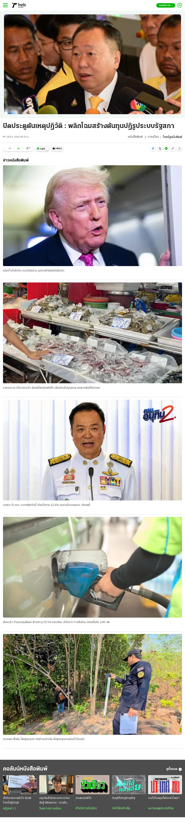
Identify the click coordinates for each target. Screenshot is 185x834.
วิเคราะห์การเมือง (50, 809)
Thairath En (166, 5)
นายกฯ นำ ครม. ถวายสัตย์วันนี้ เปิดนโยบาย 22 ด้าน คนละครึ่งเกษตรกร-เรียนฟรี (46, 505)
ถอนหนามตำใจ (84, 798)
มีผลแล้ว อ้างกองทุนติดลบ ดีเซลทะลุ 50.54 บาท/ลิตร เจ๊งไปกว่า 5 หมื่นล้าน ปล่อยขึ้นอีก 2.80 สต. (56, 622)
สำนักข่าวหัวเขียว (86, 808)
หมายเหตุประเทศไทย (161, 808)
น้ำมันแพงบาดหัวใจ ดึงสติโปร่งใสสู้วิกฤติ (17, 801)
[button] (153, 148)
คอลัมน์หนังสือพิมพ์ (26, 770)
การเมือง (153, 137)
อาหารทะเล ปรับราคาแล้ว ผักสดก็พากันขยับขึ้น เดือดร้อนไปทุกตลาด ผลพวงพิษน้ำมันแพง (51, 387)
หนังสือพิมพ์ (135, 137)
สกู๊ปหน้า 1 (9, 809)
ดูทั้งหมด (174, 770)
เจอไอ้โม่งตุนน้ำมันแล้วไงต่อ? (163, 798)
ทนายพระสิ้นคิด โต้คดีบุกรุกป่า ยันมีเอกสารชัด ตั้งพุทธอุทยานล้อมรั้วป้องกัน (44, 739)
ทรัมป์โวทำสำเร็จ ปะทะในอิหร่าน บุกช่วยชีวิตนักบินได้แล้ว (33, 270)
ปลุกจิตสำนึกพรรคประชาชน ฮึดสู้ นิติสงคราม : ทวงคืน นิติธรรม (54, 801)
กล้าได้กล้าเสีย (121, 808)
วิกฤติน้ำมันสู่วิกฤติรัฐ (123, 798)
